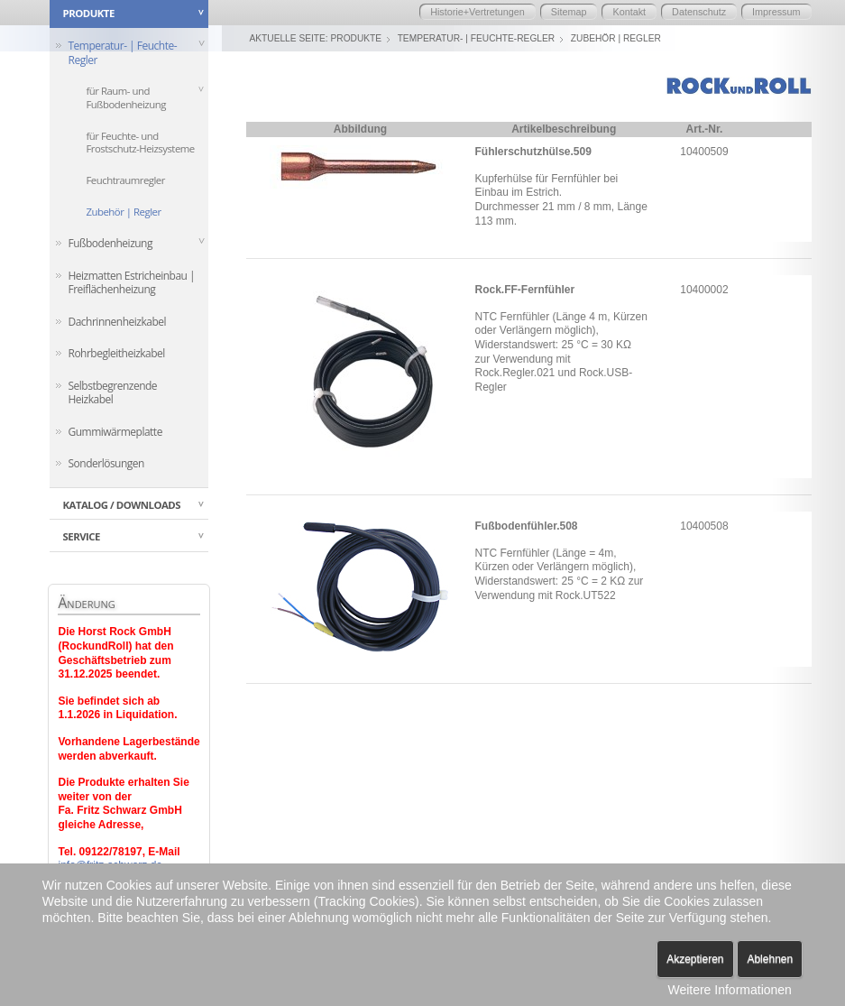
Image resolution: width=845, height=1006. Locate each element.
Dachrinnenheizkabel (117, 322)
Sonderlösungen (105, 465)
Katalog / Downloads (121, 506)
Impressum (776, 11)
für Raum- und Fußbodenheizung (125, 97)
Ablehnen (770, 959)
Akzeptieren (694, 959)
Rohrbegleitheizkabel (116, 355)
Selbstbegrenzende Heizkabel (112, 394)
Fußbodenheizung (110, 244)
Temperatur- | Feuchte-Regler (122, 53)
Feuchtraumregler (125, 181)
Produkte (356, 38)
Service (80, 539)
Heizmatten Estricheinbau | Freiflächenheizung (131, 284)
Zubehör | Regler (123, 212)
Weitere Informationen (729, 990)
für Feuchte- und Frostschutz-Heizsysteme (140, 142)
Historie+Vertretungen (477, 11)
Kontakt (629, 11)
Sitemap (569, 11)
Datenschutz (699, 11)
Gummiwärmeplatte (114, 433)
